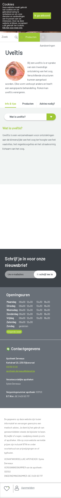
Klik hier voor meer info (12, 28)
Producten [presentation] (28, 103)
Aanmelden (27, 487)
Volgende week (14, 331)
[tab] (11, 105)
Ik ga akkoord (42, 15)
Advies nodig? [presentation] (47, 103)
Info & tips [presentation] (10, 103)
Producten (31, 37)
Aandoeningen (47, 45)
